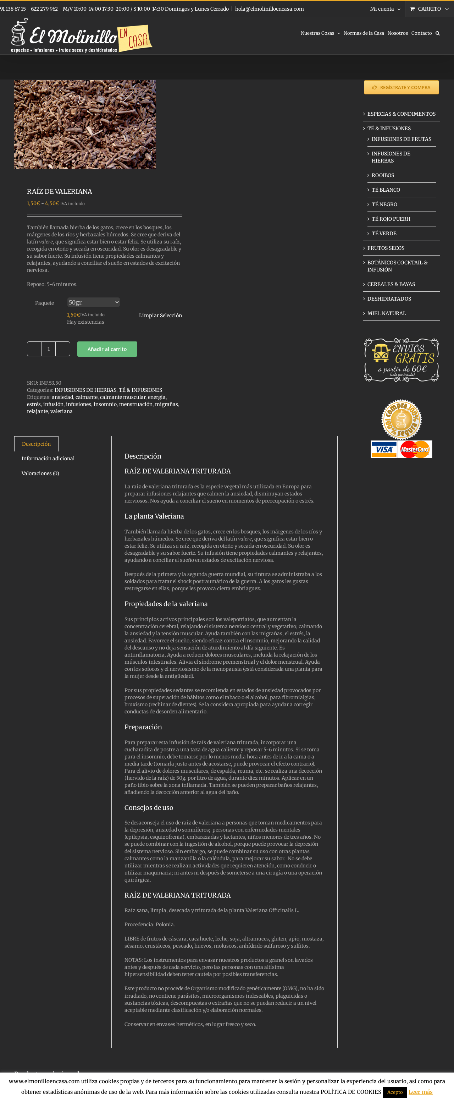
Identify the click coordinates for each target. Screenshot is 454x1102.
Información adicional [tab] (48, 458)
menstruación (136, 404)
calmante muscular (122, 397)
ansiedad (62, 397)
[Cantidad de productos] (48, 349)
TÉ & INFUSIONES (140, 390)
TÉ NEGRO (384, 204)
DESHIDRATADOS (389, 299)
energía (157, 397)
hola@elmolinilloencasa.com (269, 9)
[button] (438, 32)
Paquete (44, 303)
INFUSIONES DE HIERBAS (85, 390)
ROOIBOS (383, 175)
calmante (87, 397)
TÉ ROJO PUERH (391, 219)
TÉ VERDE (384, 233)
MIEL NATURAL (386, 313)
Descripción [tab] (36, 444)
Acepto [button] (395, 1092)
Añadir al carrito (107, 349)
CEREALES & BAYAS (391, 284)
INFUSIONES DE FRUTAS (401, 139)
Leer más (421, 1092)
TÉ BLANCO (386, 190)
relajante (37, 411)
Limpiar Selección (160, 315)
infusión (53, 404)
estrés (34, 404)
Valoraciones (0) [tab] (40, 473)
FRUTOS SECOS (385, 248)
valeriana (61, 411)
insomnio (105, 404)
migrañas (166, 404)
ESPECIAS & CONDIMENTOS (401, 114)
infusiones (78, 404)
